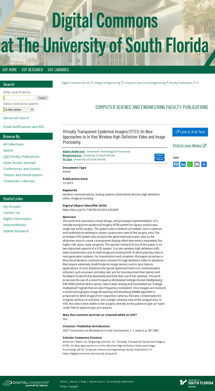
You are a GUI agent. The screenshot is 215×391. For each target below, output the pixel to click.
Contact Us (11, 212)
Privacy (64, 386)
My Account (12, 206)
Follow (159, 155)
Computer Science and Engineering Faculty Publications (152, 107)
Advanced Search (16, 118)
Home (64, 381)
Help (84, 381)
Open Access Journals (19, 162)
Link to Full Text (190, 132)
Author (8, 150)
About (74, 381)
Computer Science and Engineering (145, 82)
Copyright (73, 386)
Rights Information (17, 218)
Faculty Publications (181, 82)
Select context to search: (20, 104)
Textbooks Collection (19, 181)
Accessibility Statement (120, 381)
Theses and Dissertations (22, 175)
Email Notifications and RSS (23, 126)
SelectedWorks (14, 225)
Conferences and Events (21, 168)
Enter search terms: (17, 92)
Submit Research (16, 231)
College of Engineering (107, 82)
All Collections (13, 144)
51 (197, 82)
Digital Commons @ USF (76, 82)
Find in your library (189, 145)
